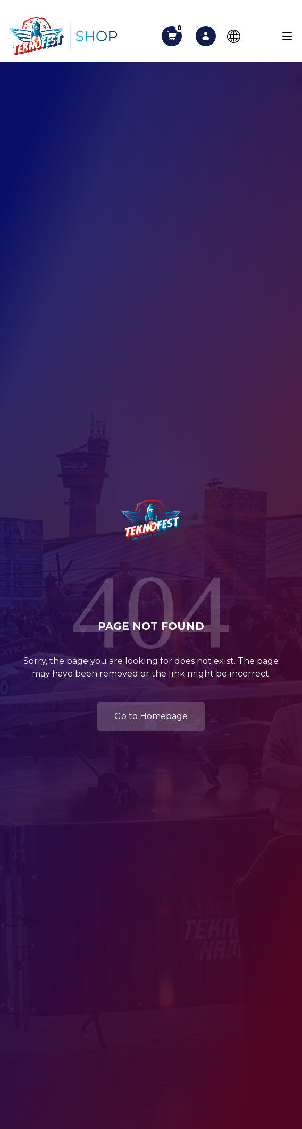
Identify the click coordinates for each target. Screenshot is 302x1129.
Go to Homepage (151, 716)
